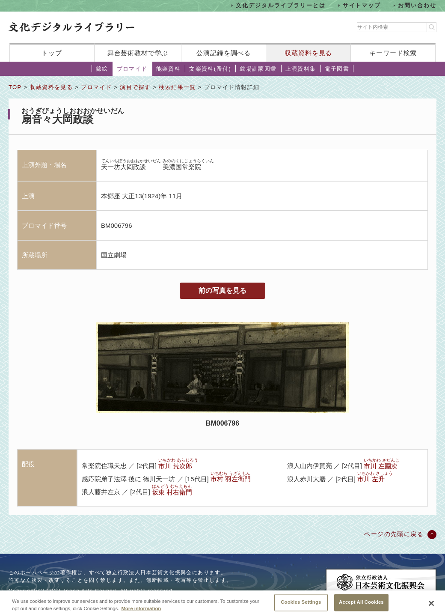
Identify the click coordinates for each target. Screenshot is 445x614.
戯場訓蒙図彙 (258, 69)
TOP (15, 87)
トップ (52, 53)
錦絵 (102, 69)
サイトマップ (362, 5)
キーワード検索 (393, 53)
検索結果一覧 (177, 87)
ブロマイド (132, 69)
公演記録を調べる (223, 53)
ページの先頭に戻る (394, 534)
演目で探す (135, 87)
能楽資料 (168, 69)
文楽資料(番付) (210, 69)
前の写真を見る (222, 290)
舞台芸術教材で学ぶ (138, 53)
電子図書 (337, 69)
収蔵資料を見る (308, 53)
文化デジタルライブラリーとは (280, 5)
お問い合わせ (417, 5)
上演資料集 (300, 69)
